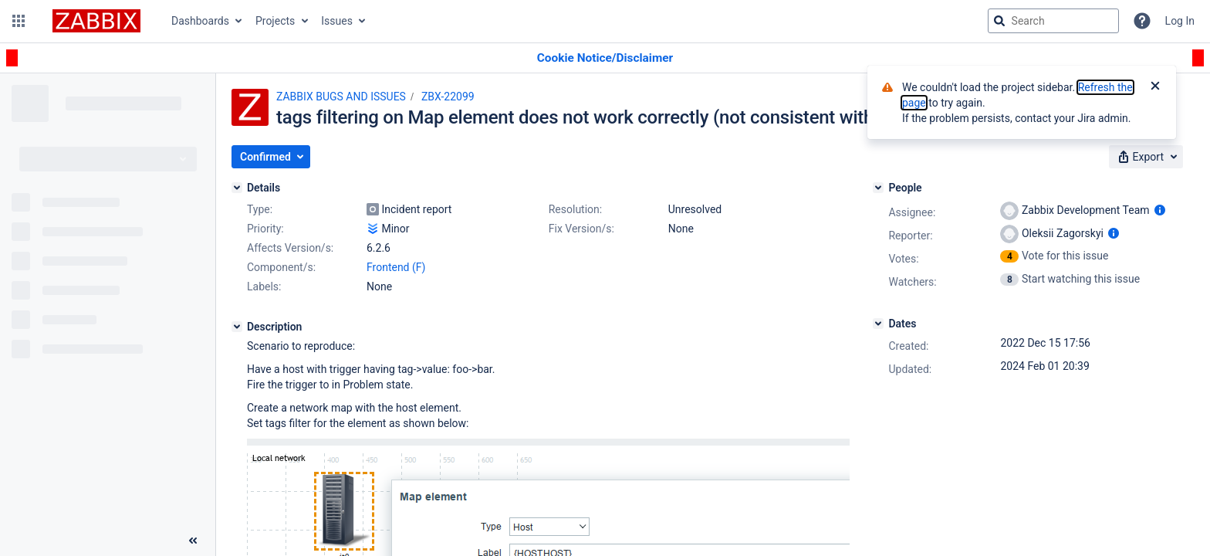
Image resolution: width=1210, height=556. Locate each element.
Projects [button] (275, 21)
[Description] (237, 326)
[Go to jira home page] (96, 20)
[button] (18, 20)
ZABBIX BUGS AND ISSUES (341, 96)
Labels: (264, 286)
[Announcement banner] (605, 58)
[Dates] (878, 323)
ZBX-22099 (448, 96)
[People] (878, 187)
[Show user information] (1160, 210)
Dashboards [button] (200, 21)
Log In (1180, 21)
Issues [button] (337, 21)
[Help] (1142, 20)
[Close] (1155, 87)
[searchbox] (1053, 20)
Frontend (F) (396, 267)
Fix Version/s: (581, 228)
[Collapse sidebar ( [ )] (193, 540)
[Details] (237, 187)
